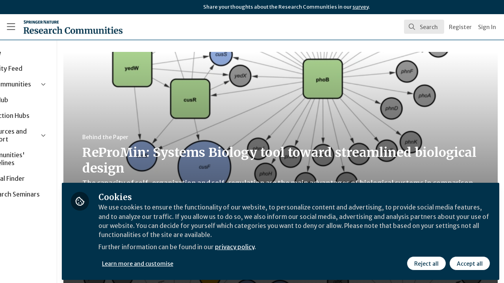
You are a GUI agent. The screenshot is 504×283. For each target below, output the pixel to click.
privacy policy (280, 247)
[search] (424, 27)
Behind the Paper (149, 137)
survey (360, 7)
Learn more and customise (181, 262)
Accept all (469, 262)
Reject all (426, 262)
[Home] (61, 27)
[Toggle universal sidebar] (11, 27)
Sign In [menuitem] (487, 27)
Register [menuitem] (460, 27)
